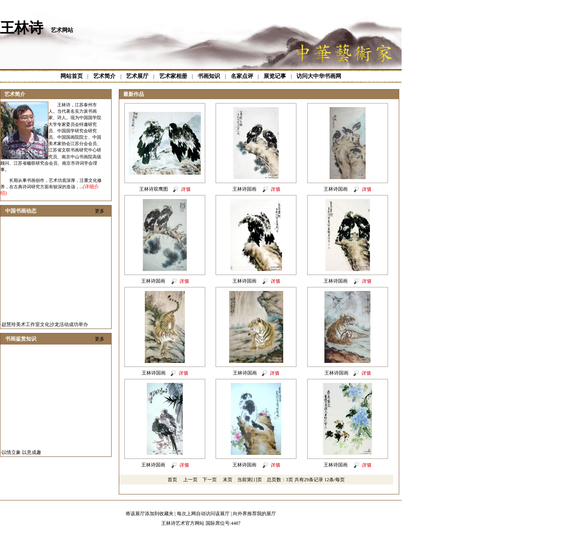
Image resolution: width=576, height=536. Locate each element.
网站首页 (71, 76)
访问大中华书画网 (318, 76)
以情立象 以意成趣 (21, 454)
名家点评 (242, 76)
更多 (99, 211)
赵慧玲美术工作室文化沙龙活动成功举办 (45, 326)
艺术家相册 (173, 76)
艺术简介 (104, 76)
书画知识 (209, 76)
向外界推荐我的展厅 (254, 513)
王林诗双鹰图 (153, 189)
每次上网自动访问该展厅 (203, 513)
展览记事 (275, 76)
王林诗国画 (245, 189)
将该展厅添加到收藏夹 (150, 513)
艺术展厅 (137, 76)
